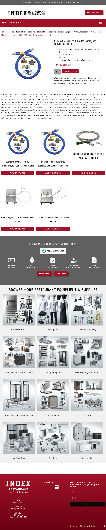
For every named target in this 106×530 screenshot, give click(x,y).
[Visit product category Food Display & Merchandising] (19, 398)
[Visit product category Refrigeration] (87, 441)
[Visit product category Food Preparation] (53, 398)
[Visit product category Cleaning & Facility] (87, 313)
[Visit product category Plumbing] (53, 441)
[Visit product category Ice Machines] (19, 441)
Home (3, 32)
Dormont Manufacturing (25, 32)
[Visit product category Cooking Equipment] (53, 355)
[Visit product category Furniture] (87, 398)
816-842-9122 (62, 83)
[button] (100, 23)
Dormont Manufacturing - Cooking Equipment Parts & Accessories (63, 32)
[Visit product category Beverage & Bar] (19, 313)
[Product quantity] (57, 71)
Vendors (11, 32)
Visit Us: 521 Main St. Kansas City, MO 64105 (18, 515)
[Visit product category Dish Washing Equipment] (87, 355)
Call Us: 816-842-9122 (18, 502)
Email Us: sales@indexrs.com (18, 508)
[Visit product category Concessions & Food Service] (19, 355)
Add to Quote (70, 71)
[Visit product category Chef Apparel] (53, 313)
